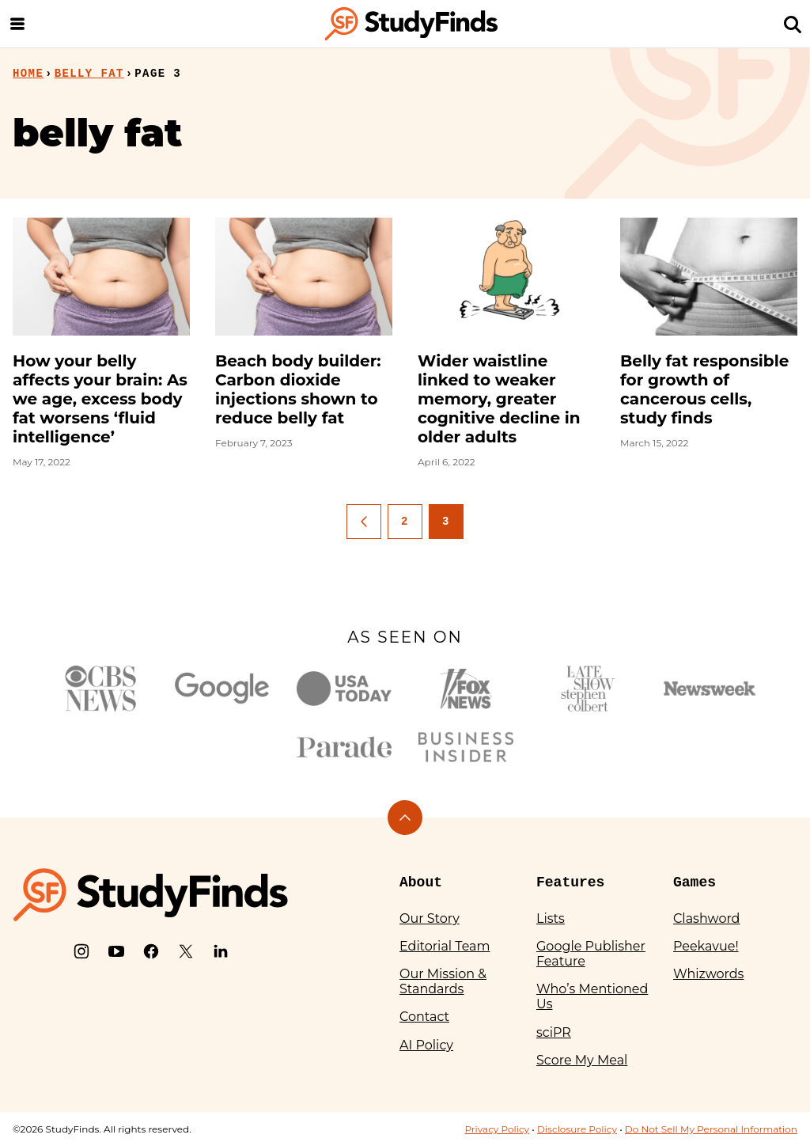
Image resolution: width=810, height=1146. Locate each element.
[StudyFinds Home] (411, 23)
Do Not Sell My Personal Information (711, 1129)
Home (28, 73)
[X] (185, 951)
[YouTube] (116, 951)
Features (570, 882)
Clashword (706, 918)
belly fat (89, 73)
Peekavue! (706, 946)
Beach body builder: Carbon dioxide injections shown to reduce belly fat (298, 389)
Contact (424, 1016)
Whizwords (708, 973)
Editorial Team (444, 946)
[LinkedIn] (220, 951)
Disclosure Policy (577, 1129)
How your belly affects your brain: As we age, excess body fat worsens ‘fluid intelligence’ (100, 398)
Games (694, 882)
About (420, 882)
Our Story (429, 918)
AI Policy (426, 1045)
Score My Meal (581, 1060)
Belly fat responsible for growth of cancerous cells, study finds (704, 389)
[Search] (792, 23)
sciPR (553, 1032)
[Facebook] (151, 951)
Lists (550, 918)
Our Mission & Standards (442, 981)
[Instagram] (81, 951)
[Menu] (17, 23)
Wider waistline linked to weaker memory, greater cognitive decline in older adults (499, 398)
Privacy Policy (496, 1129)
